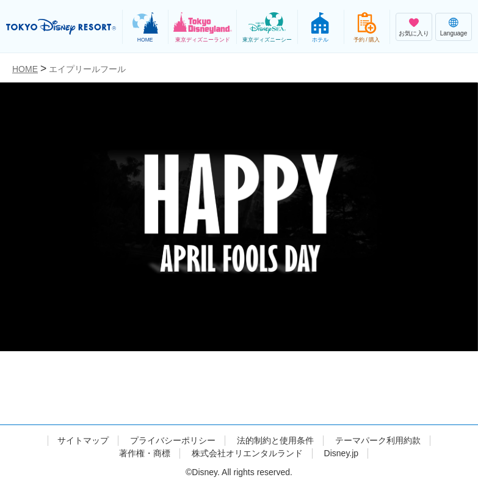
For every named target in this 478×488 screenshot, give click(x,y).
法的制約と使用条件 (275, 440)
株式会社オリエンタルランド (247, 453)
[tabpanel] (239, 235)
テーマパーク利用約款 (378, 440)
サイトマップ (83, 440)
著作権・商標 (144, 453)
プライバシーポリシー (172, 440)
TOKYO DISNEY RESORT (61, 26)
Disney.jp (341, 453)
